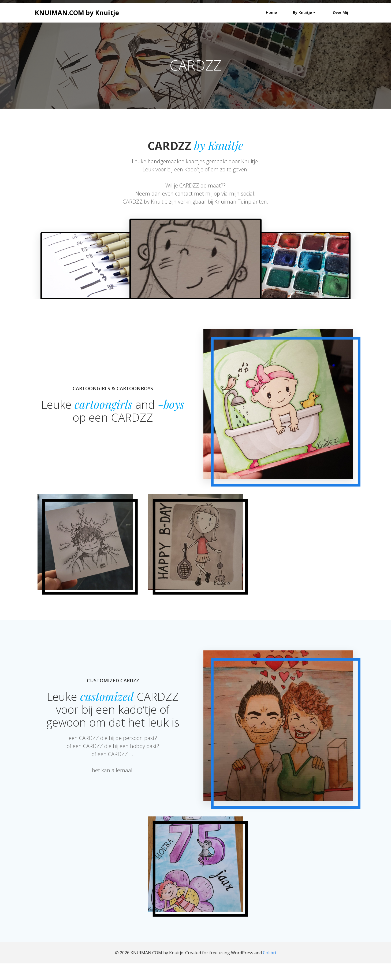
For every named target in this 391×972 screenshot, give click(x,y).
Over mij (341, 12)
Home (271, 12)
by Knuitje (305, 12)
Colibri (269, 961)
